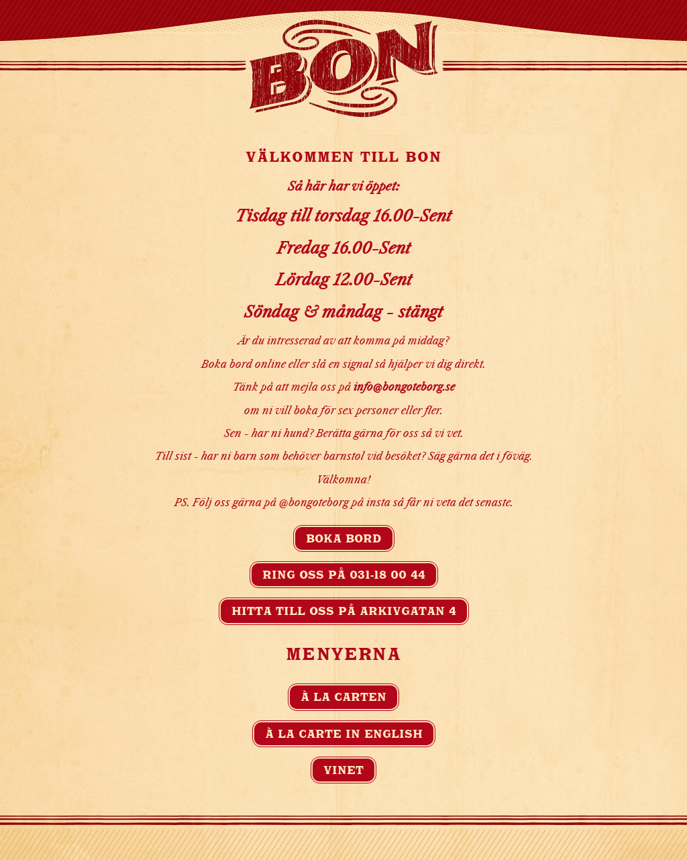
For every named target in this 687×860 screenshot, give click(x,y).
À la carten (343, 696)
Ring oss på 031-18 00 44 (343, 574)
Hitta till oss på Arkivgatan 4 (343, 611)
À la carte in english (344, 733)
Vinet (343, 770)
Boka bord (344, 538)
